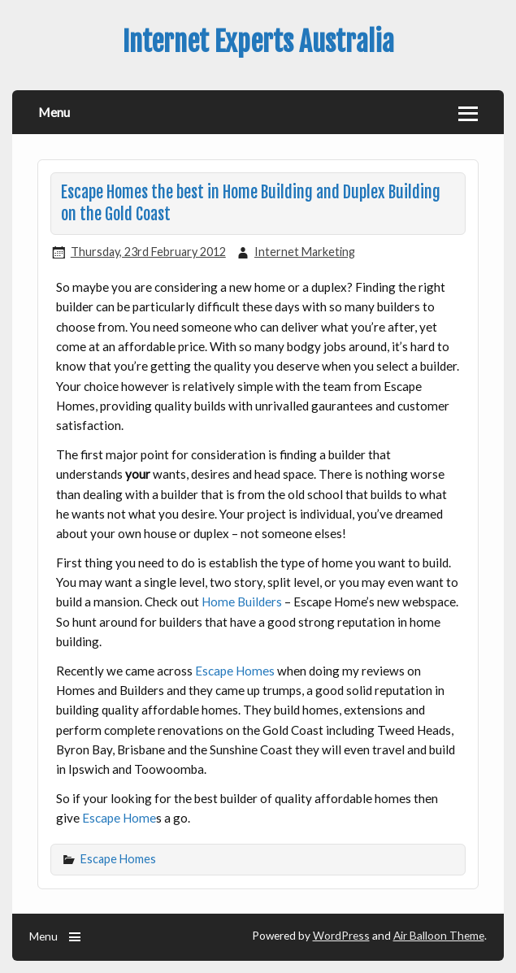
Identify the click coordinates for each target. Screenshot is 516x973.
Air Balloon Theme (438, 935)
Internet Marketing (304, 251)
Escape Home (119, 817)
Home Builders (242, 601)
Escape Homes (235, 670)
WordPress (341, 935)
